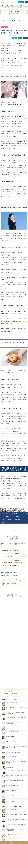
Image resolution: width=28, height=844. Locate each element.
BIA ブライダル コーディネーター (11, 565)
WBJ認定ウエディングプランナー (11, 550)
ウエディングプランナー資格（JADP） (12, 553)
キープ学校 (17, 842)
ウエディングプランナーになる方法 (10, 516)
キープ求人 (3, 842)
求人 (2, 5)
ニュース (4, 522)
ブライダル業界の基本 (9, 811)
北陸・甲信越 (17, 601)
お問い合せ (21, 836)
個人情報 (10, 836)
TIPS (26, 5)
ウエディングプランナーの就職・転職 (10, 519)
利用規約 (5, 836)
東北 (8, 601)
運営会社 (15, 836)
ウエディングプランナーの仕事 (8, 20)
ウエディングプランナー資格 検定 (11, 560)
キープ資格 (10, 842)
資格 (12, 5)
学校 (16, 5)
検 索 (24, 842)
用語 (21, 5)
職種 (7, 5)
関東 (11, 601)
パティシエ (6, 806)
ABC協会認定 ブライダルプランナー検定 (12, 562)
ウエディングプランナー (9, 801)
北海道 (3, 601)
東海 (23, 601)
